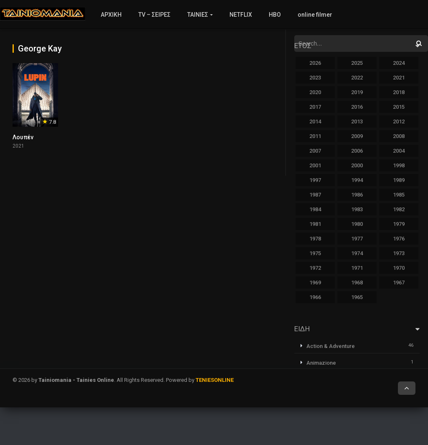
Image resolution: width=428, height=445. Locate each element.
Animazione (321, 363)
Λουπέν (23, 137)
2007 (315, 151)
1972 (315, 268)
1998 (399, 165)
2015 (399, 107)
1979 (399, 224)
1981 (315, 224)
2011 (315, 136)
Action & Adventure (330, 346)
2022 (357, 77)
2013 (357, 121)
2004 (399, 151)
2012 (399, 121)
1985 (399, 195)
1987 (315, 195)
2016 (357, 107)
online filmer (315, 14)
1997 (315, 180)
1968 (357, 282)
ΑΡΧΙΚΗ (111, 14)
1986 (357, 195)
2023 (315, 77)
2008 (399, 136)
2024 (399, 63)
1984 (315, 209)
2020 (315, 92)
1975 (315, 253)
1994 (357, 180)
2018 (399, 92)
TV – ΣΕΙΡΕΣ (154, 14)
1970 (399, 268)
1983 (357, 209)
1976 (399, 238)
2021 (399, 77)
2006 (357, 151)
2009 (357, 136)
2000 (357, 165)
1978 (315, 238)
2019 (357, 92)
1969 (315, 282)
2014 (315, 121)
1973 (399, 253)
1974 (357, 253)
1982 (399, 209)
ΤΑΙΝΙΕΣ (197, 14)
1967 (399, 282)
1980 (357, 224)
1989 (399, 180)
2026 (315, 63)
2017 (315, 107)
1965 (357, 297)
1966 (315, 297)
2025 (357, 63)
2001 (315, 165)
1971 (357, 268)
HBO (275, 14)
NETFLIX (240, 14)
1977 (357, 238)
